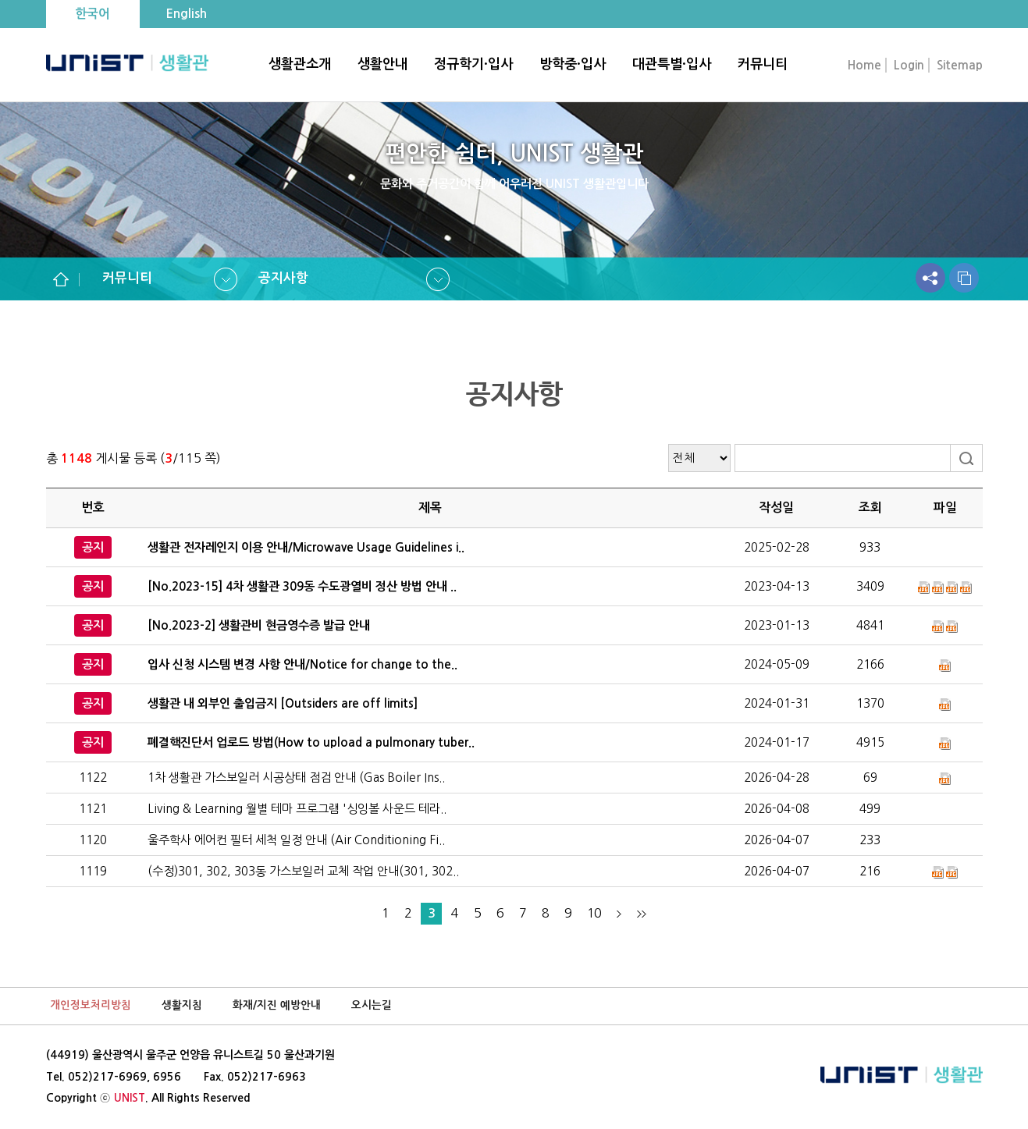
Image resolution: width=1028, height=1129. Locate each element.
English (186, 14)
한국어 (92, 14)
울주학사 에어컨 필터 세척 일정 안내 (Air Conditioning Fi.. (296, 840)
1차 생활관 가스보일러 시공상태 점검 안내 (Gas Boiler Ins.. (296, 777)
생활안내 (382, 64)
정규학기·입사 (473, 64)
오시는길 (371, 1005)
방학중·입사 (572, 64)
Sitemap (960, 65)
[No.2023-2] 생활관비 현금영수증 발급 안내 (259, 625)
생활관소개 (300, 64)
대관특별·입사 (671, 64)
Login (909, 65)
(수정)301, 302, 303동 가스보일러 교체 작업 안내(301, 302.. (303, 871)
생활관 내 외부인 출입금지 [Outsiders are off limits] (283, 703)
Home (864, 65)
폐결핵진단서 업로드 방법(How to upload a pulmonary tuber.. (311, 742)
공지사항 (283, 278)
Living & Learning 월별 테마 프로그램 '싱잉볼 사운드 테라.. (297, 809)
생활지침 (182, 1005)
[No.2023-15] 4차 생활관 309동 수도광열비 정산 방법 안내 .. (302, 586)
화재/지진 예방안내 (277, 1005)
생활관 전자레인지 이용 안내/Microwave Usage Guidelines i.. (306, 547)
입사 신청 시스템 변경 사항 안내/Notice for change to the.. (302, 664)
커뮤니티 (763, 64)
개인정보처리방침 (90, 1005)
